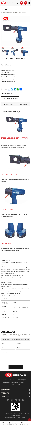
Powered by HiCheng (10, 417)
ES (25, 3)
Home (4, 12)
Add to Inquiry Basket (11, 98)
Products (9, 12)
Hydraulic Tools (17, 12)
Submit (14, 367)
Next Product (23, 104)
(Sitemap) (23, 417)
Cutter (24, 12)
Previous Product (8, 104)
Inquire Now (8, 94)
